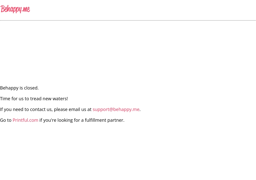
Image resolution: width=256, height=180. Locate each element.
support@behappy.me (116, 109)
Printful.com (25, 120)
